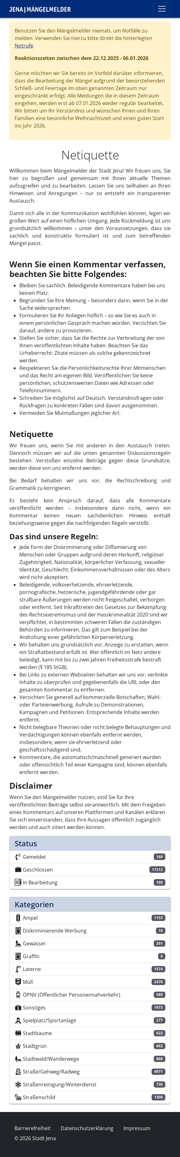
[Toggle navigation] (162, 9)
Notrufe (24, 45)
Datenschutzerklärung (87, 1128)
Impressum (136, 1128)
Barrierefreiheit (32, 1128)
